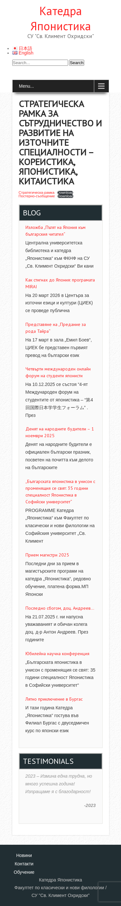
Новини (24, 855)
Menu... (26, 86)
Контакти (24, 863)
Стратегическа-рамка (37, 192)
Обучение (24, 872)
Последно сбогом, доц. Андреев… (59, 608)
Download (65, 192)
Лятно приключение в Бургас (54, 699)
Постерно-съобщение (37, 196)
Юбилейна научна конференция (57, 653)
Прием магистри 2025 (47, 555)
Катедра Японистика (60, 18)
